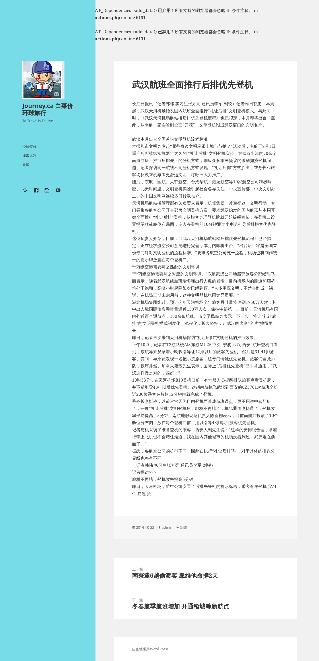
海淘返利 (29, 155)
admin (167, 527)
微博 (25, 164)
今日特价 (29, 146)
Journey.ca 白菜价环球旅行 (47, 109)
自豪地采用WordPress (150, 649)
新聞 (183, 527)
